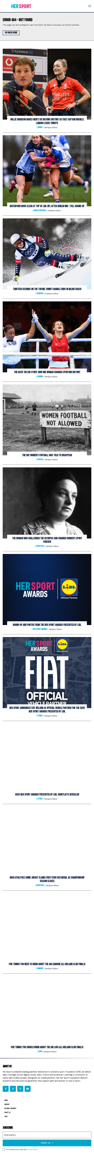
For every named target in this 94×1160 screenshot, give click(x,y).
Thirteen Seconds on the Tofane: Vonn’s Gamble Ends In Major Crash (47, 289)
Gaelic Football (40, 210)
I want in (47, 1143)
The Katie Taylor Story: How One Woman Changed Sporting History (47, 372)
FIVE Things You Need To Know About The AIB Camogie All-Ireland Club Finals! (47, 964)
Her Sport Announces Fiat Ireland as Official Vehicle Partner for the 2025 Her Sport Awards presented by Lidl (47, 709)
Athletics (40, 546)
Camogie (40, 968)
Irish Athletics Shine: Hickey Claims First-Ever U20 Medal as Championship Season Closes (47, 879)
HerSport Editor (50, 127)
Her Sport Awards (40, 629)
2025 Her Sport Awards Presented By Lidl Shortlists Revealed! (47, 794)
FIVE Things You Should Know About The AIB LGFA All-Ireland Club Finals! (47, 1047)
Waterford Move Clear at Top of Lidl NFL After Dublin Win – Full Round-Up (47, 206)
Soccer (40, 459)
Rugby (40, 127)
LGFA (40, 1051)
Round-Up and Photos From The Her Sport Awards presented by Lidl (47, 625)
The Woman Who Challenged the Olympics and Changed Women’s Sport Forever (47, 540)
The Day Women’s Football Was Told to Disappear (47, 455)
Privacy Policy (32, 1149)
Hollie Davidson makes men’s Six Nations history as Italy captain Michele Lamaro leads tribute (47, 121)
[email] (47, 1135)
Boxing (40, 377)
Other (40, 716)
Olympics (39, 293)
